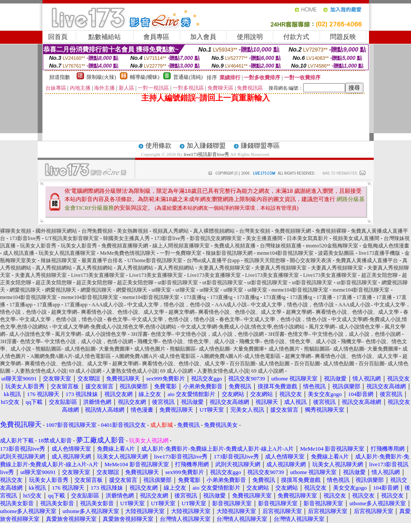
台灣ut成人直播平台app (213, 260)
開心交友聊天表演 (310, 260)
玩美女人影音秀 (38, 246)
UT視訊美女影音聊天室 (72, 238)
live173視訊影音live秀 (206, 154)
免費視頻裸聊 (330, 231)
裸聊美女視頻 (15, 231)
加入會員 (203, 36)
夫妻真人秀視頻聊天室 (224, 268)
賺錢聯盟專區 (260, 145)
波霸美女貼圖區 (336, 253)
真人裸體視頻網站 (214, 231)
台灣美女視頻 (254, 231)
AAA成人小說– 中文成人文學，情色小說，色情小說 (150, 305)
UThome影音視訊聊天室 (154, 260)
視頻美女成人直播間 (356, 238)
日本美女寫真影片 (307, 238)
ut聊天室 (161, 290)
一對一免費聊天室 (180, 253)
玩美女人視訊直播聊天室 (67, 253)
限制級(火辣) (101, 77)
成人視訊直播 (18, 253)
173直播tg (195, 297)
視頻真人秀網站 (170, 231)
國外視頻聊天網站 (56, 231)
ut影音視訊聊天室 (178, 282)
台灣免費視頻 (97, 231)
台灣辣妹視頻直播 (280, 246)
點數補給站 (104, 36)
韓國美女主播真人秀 (126, 238)
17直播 (324, 297)
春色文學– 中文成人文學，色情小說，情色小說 (161, 319)
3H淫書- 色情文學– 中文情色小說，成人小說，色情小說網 (197, 334)
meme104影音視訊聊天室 (285, 253)
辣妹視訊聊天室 (59, 260)
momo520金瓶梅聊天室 (332, 246)
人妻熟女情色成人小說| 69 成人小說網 (58, 371)
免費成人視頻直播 (235, 246)
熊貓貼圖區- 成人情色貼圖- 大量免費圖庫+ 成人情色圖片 (100, 349)
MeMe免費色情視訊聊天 (127, 253)
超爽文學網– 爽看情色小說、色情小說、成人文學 (107, 312)
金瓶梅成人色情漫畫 (385, 246)
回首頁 (58, 36)
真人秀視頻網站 (54, 268)
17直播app (21, 305)
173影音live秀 (25, 238)
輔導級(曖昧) (144, 77)
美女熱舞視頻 (132, 231)
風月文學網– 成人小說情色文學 (344, 327)
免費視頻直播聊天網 (124, 246)
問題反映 (343, 36)
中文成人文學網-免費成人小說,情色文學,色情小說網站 (114, 327)
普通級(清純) (188, 77)
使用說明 (250, 36)
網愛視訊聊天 (25, 290)
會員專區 (156, 36)
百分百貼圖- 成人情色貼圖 (260, 364)
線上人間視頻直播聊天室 (181, 246)
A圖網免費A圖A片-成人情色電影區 (70, 356)
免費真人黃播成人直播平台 (367, 260)
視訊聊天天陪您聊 (264, 260)
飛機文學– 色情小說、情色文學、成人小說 (186, 341)
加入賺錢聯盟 (206, 145)
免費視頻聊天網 (293, 231)
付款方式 (296, 36)
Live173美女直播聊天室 (98, 275)
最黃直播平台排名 (102, 260)
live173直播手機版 (379, 253)
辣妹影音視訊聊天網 (229, 253)
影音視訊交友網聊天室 (216, 238)
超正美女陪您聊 (379, 275)
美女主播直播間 (264, 238)
